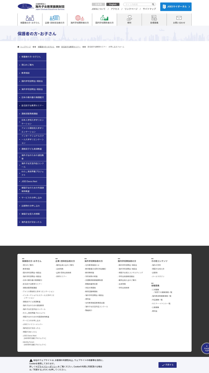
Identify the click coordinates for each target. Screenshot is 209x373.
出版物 (154, 273)
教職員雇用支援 (91, 284)
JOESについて (99, 9)
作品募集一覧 (157, 300)
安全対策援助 (90, 288)
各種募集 (155, 285)
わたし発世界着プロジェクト (32, 173)
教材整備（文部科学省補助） (95, 269)
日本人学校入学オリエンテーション (32, 122)
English (112, 4)
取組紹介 (88, 310)
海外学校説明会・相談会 (32, 89)
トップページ (25, 47)
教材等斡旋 (89, 273)
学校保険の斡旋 (91, 276)
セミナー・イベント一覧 (161, 304)
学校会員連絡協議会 (126, 276)
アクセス (115, 9)
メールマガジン (158, 276)
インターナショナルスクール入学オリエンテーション (32, 139)
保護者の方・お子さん (46, 47)
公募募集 (155, 307)
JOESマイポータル (175, 7)
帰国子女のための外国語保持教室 (32, 190)
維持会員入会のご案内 (65, 265)
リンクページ (131, 9)
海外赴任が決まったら (31, 222)
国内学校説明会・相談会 (32, 81)
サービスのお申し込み (31, 198)
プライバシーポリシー (47, 366)
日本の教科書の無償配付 (32, 97)
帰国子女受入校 (158, 269)
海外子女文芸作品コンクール (32, 165)
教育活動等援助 (91, 292)
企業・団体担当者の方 (65, 261)
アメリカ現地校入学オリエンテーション (32, 130)
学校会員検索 (124, 288)
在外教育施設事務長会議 (95, 303)
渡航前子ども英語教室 (31, 149)
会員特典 (59, 269)
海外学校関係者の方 (93, 261)
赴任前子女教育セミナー (71, 47)
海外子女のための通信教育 (32, 157)
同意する (168, 365)
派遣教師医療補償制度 (94, 280)
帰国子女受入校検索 (30, 214)
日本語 (98, 4)
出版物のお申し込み (30, 206)
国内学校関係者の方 (127, 261)
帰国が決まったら (30, 332)
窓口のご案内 (27, 65)
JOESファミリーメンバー (33, 324)
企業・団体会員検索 (63, 273)
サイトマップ (149, 9)
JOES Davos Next (29, 181)
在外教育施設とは (92, 265)
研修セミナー (61, 276)
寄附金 (88, 299)
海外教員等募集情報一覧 (161, 296)
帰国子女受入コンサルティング (131, 273)
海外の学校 (156, 265)
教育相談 (25, 73)
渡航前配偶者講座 (29, 113)
